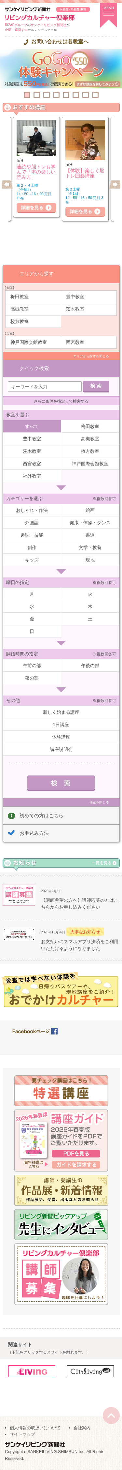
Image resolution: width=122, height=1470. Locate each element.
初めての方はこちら (41, 815)
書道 (90, 535)
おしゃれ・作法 (32, 510)
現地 (90, 559)
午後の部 (90, 665)
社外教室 (32, 476)
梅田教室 (19, 296)
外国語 (32, 522)
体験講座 (61, 737)
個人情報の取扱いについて (35, 1427)
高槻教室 (19, 309)
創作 (31, 547)
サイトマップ (22, 1434)
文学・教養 (90, 547)
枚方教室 (19, 321)
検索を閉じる (99, 802)
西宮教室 (75, 342)
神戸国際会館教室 (28, 342)
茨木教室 (75, 309)
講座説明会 (61, 749)
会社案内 (82, 1427)
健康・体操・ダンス (90, 522)
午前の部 (32, 665)
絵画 (90, 510)
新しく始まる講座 (61, 712)
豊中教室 (75, 296)
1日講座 (61, 724)
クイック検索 (34, 368)
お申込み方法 (34, 833)
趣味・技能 (31, 535)
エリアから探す (37, 273)
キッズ (32, 559)
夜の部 (32, 678)
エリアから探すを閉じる (91, 356)
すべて (32, 426)
